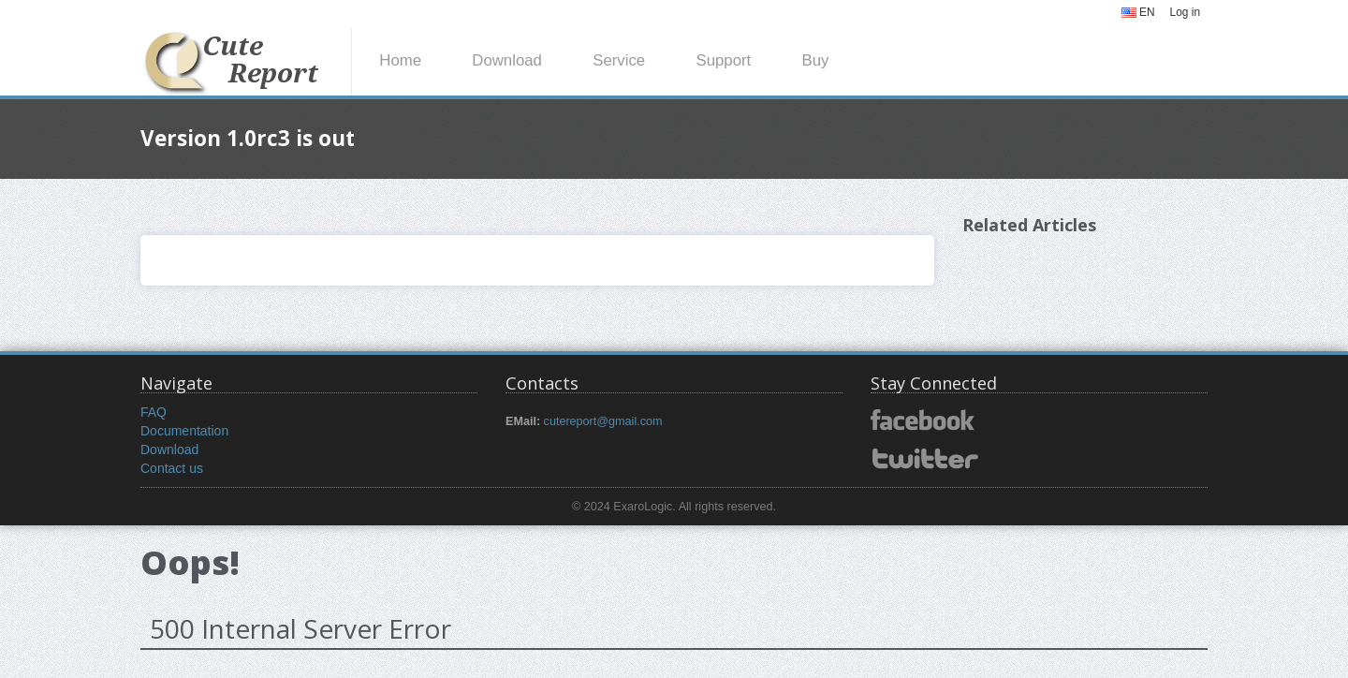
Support (723, 60)
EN (1138, 12)
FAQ (153, 412)
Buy (814, 60)
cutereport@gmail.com (603, 421)
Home (400, 60)
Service (619, 60)
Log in (1185, 12)
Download (507, 60)
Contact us (171, 468)
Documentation (184, 430)
